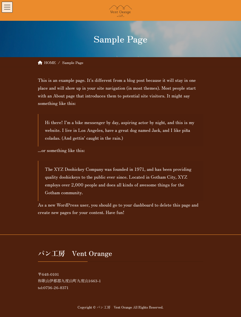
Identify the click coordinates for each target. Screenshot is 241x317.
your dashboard (138, 204)
